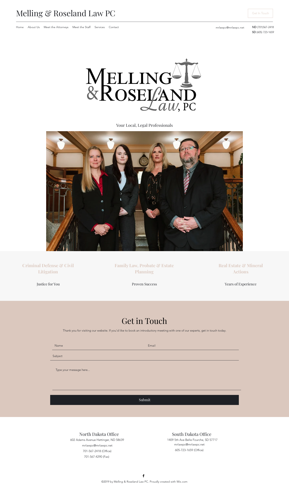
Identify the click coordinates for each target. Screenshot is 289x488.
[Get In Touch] (260, 13)
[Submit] (144, 400)
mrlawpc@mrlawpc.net (230, 27)
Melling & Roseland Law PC (65, 13)
